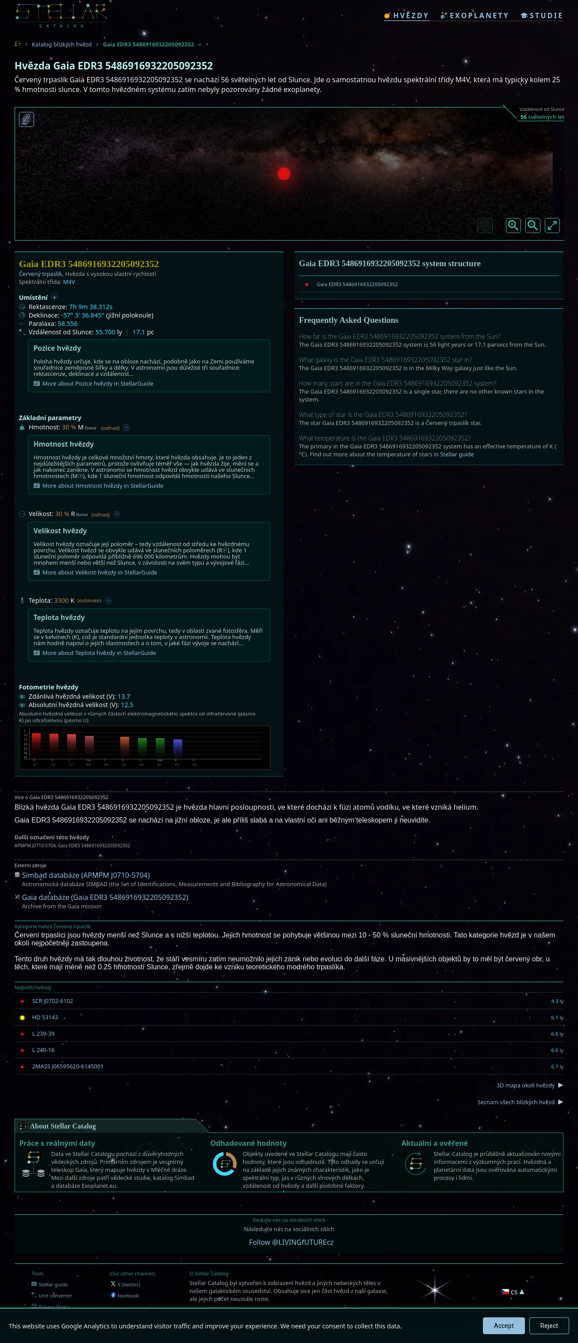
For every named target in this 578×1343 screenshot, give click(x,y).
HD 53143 (45, 1017)
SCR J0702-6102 (52, 1001)
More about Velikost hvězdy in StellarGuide (95, 572)
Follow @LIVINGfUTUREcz (291, 1242)
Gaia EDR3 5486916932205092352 (357, 284)
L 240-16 (43, 1050)
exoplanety (474, 15)
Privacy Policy (50, 1306)
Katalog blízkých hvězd (62, 44)
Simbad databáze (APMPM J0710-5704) (86, 875)
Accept (504, 1325)
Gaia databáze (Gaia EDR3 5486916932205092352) (105, 897)
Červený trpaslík (40, 274)
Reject (549, 1325)
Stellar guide (457, 454)
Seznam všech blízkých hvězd (516, 1102)
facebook (125, 1295)
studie (542, 15)
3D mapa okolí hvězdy (526, 1085)
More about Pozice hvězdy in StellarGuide (93, 383)
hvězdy (406, 15)
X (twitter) (125, 1284)
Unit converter (51, 1295)
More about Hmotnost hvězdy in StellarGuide (99, 485)
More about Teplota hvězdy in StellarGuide (95, 653)
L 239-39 (43, 1033)
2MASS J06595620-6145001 (68, 1066)
